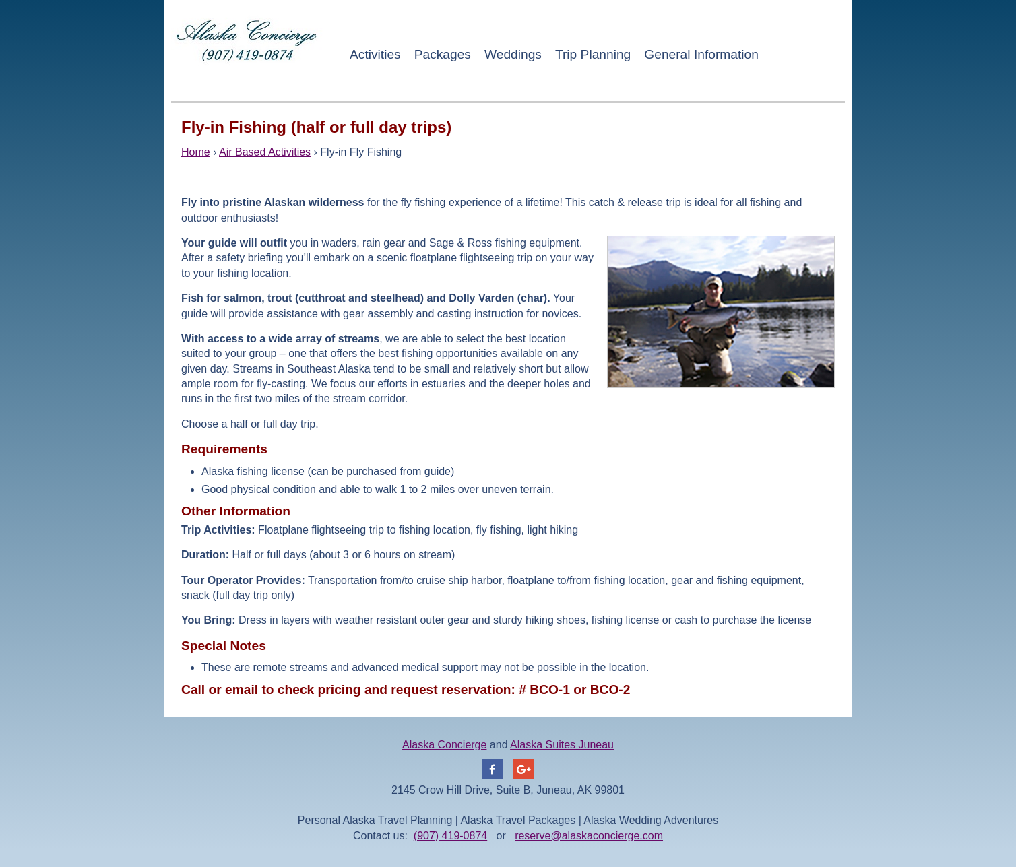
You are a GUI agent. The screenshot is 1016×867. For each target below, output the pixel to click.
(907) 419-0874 (450, 835)
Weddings (513, 54)
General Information (701, 54)
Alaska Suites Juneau (562, 744)
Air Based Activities (265, 152)
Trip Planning (593, 54)
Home (195, 152)
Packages (442, 54)
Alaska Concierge (444, 744)
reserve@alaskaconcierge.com (589, 835)
